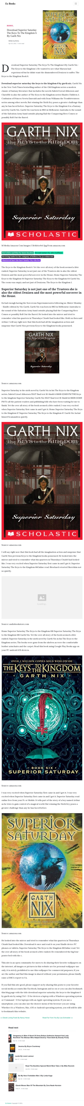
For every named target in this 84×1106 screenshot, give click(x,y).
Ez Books (8, 1103)
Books (10, 26)
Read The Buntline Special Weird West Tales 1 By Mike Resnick (50, 1066)
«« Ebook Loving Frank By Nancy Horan (15, 1018)
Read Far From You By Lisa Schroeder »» (58, 1018)
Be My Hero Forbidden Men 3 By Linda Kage (35, 1076)
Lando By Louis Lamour (24, 1056)
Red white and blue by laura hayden (17, 253)
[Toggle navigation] (76, 4)
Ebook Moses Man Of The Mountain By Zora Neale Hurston (38, 1085)
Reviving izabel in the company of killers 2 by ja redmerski (27, 256)
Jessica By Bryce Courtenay (29, 1046)
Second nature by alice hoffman (49, 253)
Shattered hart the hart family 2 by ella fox (21, 260)
